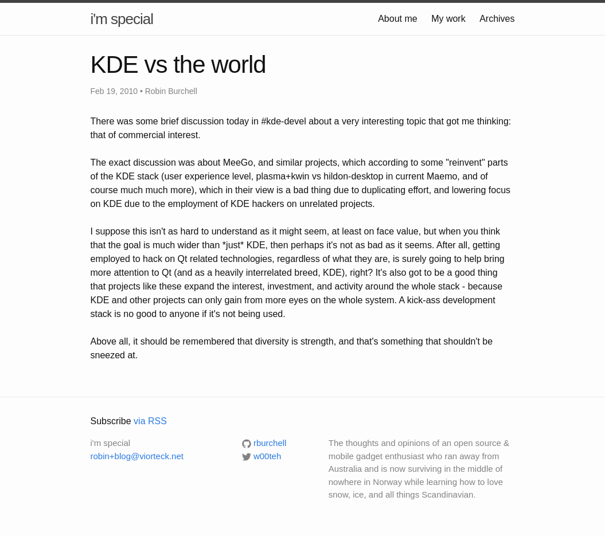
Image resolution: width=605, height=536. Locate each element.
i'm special (122, 19)
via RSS (150, 421)
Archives (496, 19)
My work (448, 19)
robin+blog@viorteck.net (137, 456)
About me (397, 19)
